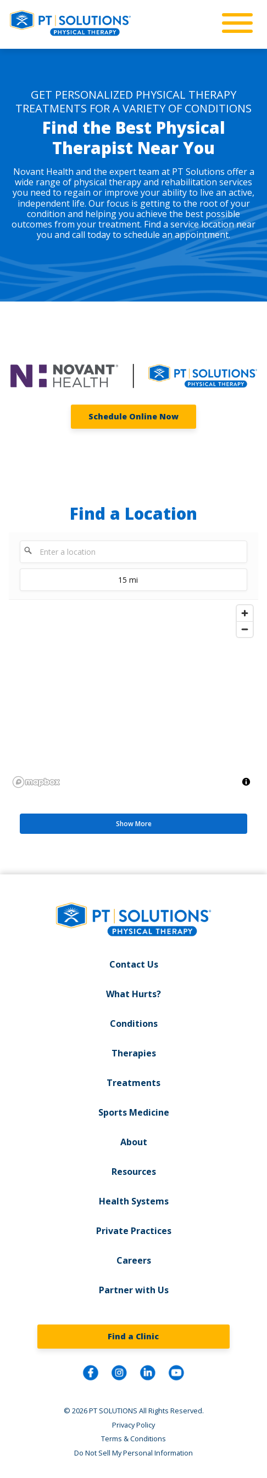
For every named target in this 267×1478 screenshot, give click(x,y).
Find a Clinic (133, 1336)
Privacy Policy (133, 1425)
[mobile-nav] (234, 23)
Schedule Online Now (133, 416)
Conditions (134, 1023)
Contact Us (133, 964)
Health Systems (134, 1201)
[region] (133, 696)
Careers (133, 1260)
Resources (134, 1172)
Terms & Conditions (133, 1438)
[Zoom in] (245, 613)
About (133, 1142)
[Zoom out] (245, 629)
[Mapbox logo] (36, 782)
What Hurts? (133, 994)
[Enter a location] (133, 552)
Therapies (134, 1053)
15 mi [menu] (79, 583)
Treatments (133, 1083)
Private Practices (133, 1231)
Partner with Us (134, 1290)
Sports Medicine (133, 1112)
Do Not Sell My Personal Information (133, 1453)
